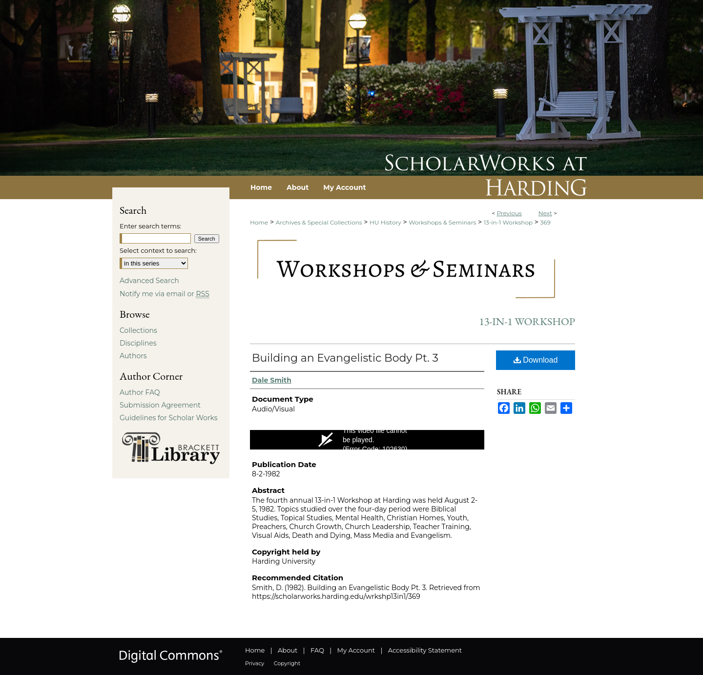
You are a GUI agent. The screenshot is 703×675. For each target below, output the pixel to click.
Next (545, 213)
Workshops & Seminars (442, 222)
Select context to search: (158, 250)
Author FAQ (140, 392)
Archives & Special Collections (319, 222)
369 (545, 222)
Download (536, 360)
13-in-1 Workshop (508, 222)
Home (259, 222)
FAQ (317, 650)
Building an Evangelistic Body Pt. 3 (345, 358)
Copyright (287, 663)
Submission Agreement (160, 405)
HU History (385, 222)
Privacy (254, 663)
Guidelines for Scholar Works (169, 417)
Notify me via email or (164, 293)
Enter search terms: (150, 226)
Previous (508, 213)
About (287, 650)
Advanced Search (149, 280)
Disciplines (138, 343)
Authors (133, 355)
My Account (356, 650)
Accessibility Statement (425, 650)
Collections (138, 330)
